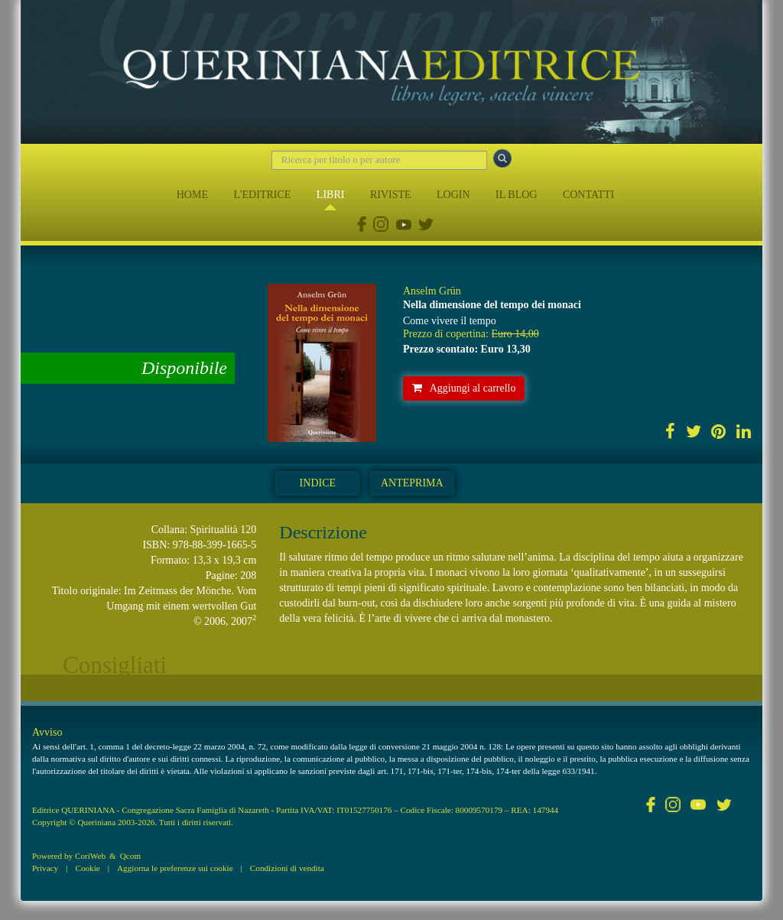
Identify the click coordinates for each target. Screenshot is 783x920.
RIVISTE (390, 194)
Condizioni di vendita (287, 868)
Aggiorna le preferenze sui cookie (175, 868)
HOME (192, 194)
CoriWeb (90, 855)
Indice (318, 483)
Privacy (45, 868)
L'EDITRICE (262, 194)
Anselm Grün (432, 291)
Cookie (87, 868)
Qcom (130, 855)
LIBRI (331, 194)
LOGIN (453, 194)
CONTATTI (588, 194)
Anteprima (412, 483)
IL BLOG (516, 194)
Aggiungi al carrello (464, 388)
